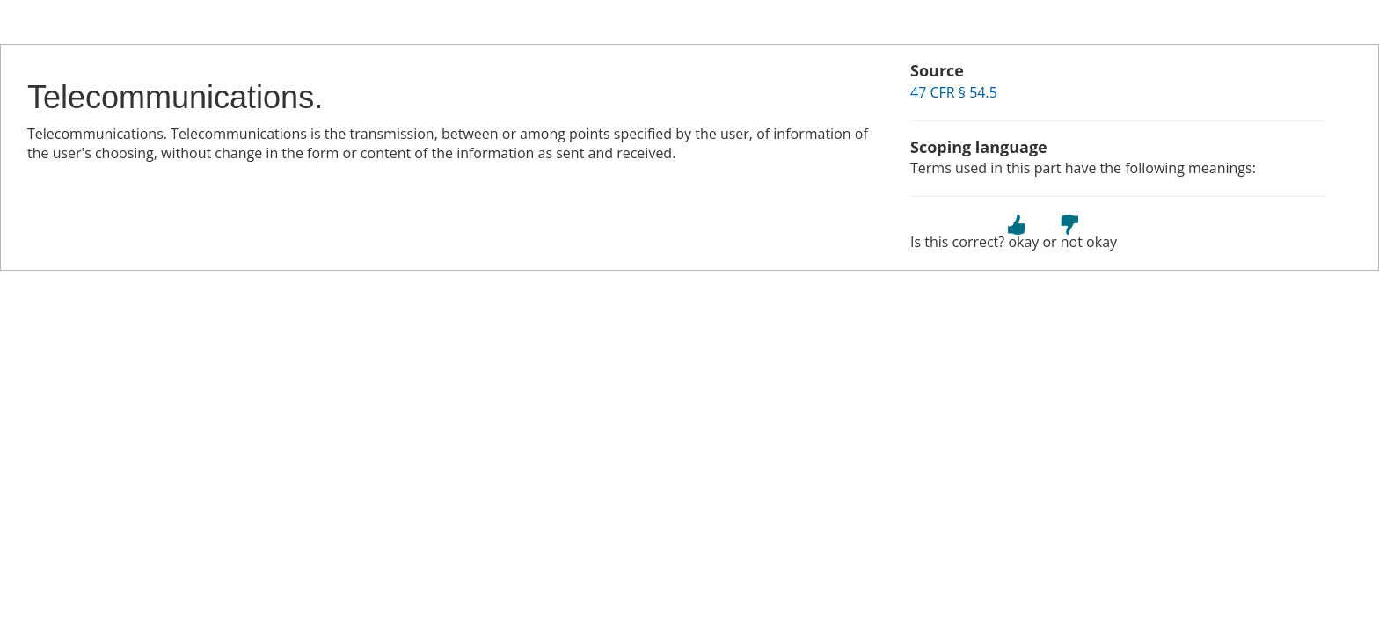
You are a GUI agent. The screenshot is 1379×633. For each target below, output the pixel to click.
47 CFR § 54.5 (953, 92)
